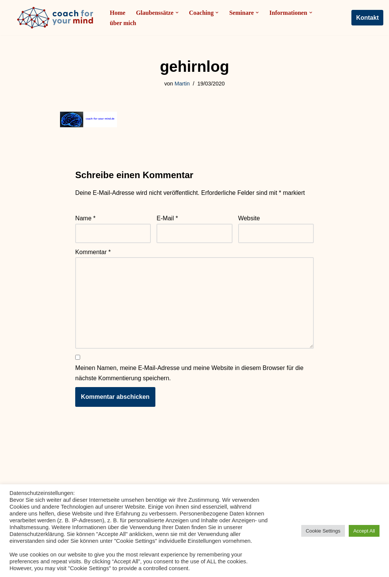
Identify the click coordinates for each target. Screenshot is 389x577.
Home (117, 12)
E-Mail (167, 218)
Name (85, 218)
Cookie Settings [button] (323, 531)
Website (249, 218)
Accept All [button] (364, 531)
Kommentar (93, 252)
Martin (182, 84)
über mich (123, 23)
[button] (177, 12)
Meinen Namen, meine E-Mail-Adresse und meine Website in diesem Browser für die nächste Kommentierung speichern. (189, 373)
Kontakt (367, 17)
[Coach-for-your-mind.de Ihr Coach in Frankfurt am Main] (57, 17)
